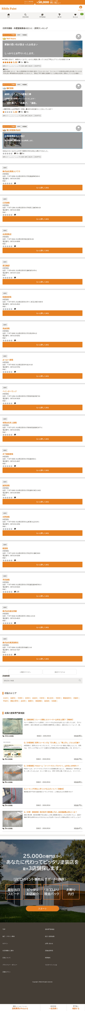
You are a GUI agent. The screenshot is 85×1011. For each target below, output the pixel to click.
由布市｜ (24, 701)
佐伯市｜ (35, 698)
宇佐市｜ (6, 701)
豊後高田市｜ (67, 698)
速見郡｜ (47, 701)
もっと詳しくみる (42, 188)
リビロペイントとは (51, 965)
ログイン (5, 943)
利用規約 (47, 957)
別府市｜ (13, 698)
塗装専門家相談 (49, 929)
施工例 (59, 16)
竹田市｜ (59, 698)
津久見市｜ (51, 698)
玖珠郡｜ (55, 701)
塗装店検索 (25, 16)
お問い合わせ (49, 943)
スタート (42, 908)
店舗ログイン (7, 972)
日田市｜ (28, 698)
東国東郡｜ (39, 701)
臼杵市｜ (43, 698)
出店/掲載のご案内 (8, 950)
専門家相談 (42, 16)
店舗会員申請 (49, 950)
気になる (78, 15)
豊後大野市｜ (15, 701)
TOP (8, 16)
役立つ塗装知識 (49, 936)
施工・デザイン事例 (8, 936)
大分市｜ (6, 698)
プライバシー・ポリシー (10, 965)
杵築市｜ (76, 698)
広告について (7, 957)
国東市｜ (31, 701)
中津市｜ (21, 698)
